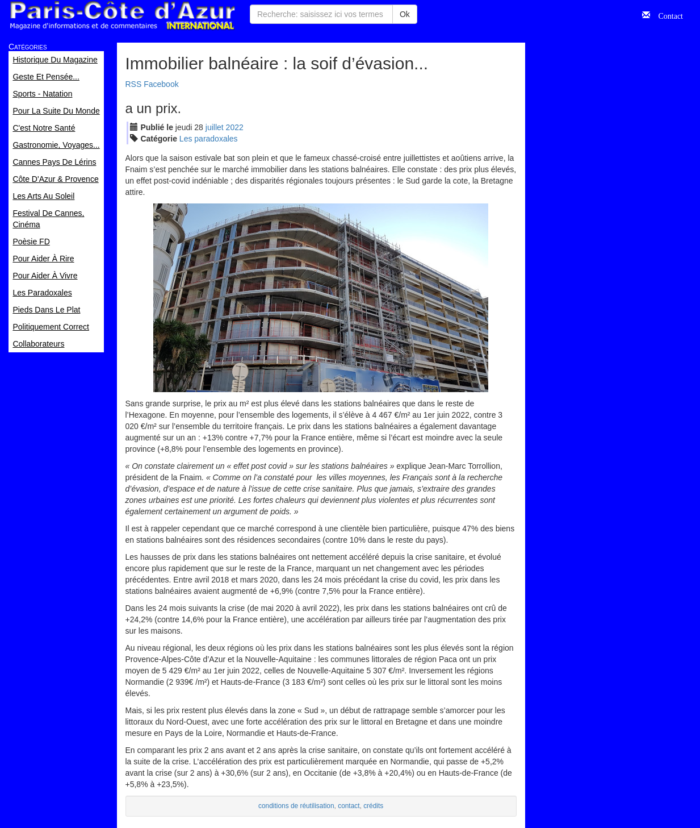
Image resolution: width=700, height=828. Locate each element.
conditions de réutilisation (296, 806)
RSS (133, 84)
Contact (666, 14)
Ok (405, 14)
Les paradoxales (208, 138)
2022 (235, 127)
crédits (373, 806)
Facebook (161, 84)
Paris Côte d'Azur (122, 15)
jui (215, 127)
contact (348, 806)
